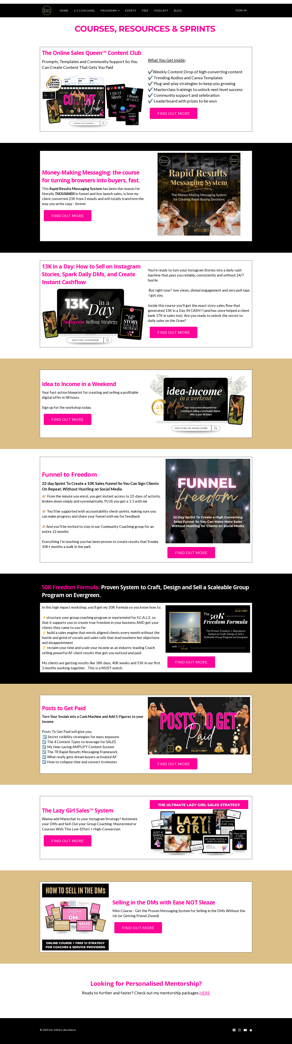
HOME (62, 10)
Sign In (241, 10)
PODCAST (159, 10)
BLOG (176, 10)
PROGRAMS (108, 10)
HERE (204, 992)
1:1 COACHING (82, 10)
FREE (143, 10)
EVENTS (128, 10)
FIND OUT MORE (173, 113)
